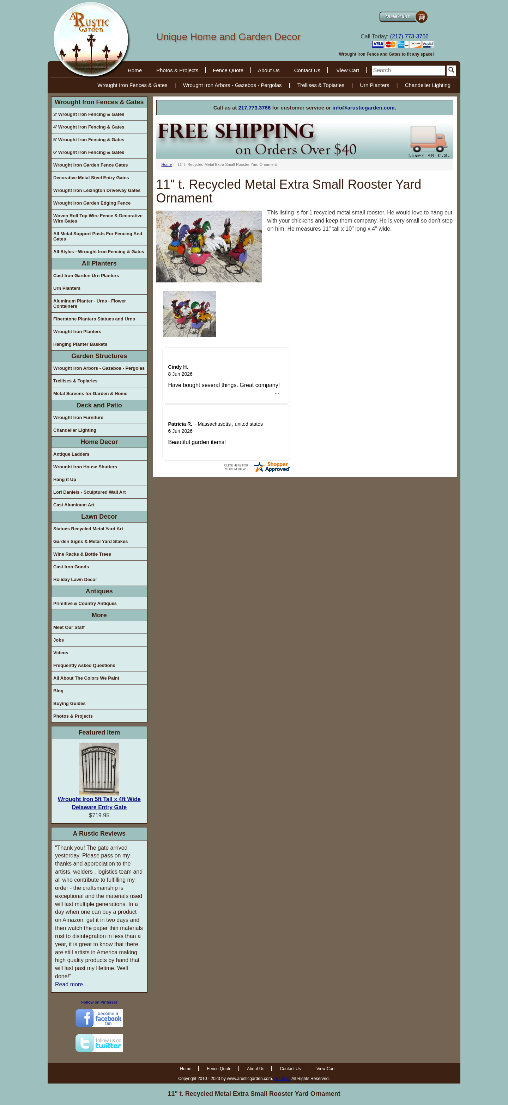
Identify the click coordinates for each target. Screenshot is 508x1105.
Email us (282, 1078)
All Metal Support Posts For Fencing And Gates (97, 236)
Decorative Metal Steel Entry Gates (91, 177)
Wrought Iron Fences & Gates (132, 85)
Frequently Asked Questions (84, 665)
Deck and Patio (99, 405)
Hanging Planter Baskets (80, 344)
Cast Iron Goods (71, 566)
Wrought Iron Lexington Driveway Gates (97, 190)
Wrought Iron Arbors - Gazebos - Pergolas (232, 85)
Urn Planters (374, 85)
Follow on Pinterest (99, 1002)
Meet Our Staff (69, 627)
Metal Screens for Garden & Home (90, 393)
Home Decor (99, 441)
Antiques (99, 591)
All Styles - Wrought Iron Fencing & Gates (98, 251)
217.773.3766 (254, 108)
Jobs (58, 640)
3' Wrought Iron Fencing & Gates (88, 114)
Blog (58, 690)
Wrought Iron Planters (77, 331)
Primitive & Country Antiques (85, 603)
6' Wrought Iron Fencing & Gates (88, 152)
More (99, 615)
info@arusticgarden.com (363, 108)
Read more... (71, 984)
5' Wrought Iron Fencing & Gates (88, 139)
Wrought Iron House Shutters (85, 466)
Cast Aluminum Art (74, 504)
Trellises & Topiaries (320, 85)
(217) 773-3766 (409, 36)
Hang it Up (64, 479)
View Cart (347, 70)
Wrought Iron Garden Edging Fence (92, 203)
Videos (60, 652)
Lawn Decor (99, 516)
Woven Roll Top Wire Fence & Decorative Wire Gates (98, 218)
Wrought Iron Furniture (78, 417)
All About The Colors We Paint (86, 678)
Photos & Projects (177, 70)
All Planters (99, 263)
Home (135, 70)
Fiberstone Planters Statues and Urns (94, 318)
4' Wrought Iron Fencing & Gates (88, 127)
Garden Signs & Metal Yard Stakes (90, 541)
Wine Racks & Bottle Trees (82, 554)
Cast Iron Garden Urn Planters (86, 275)
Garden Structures (99, 356)
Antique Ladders (71, 454)
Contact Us (307, 70)
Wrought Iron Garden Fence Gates (90, 165)
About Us (269, 70)
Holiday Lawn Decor (75, 579)
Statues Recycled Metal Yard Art (88, 528)
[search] (408, 70)
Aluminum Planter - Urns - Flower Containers (89, 303)
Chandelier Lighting (427, 85)
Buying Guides (69, 703)
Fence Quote (228, 70)
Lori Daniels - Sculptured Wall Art (89, 492)
